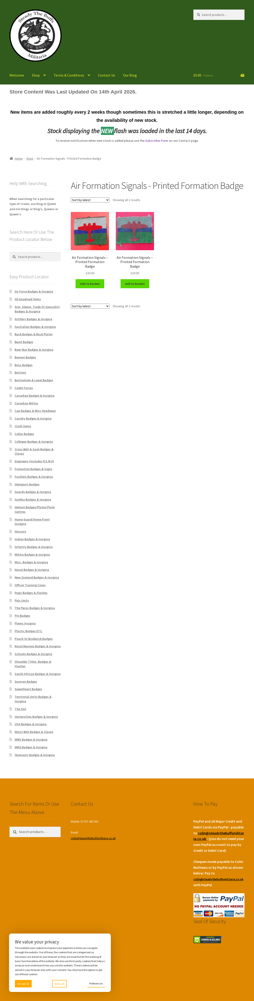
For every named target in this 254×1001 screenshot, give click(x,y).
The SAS (20, 709)
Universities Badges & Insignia (36, 717)
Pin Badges (22, 616)
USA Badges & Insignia (31, 724)
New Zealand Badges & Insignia (37, 577)
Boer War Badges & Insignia (34, 350)
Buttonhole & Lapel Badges (34, 380)
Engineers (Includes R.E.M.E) (34, 461)
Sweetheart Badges (28, 689)
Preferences (96, 983)
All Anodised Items (28, 299)
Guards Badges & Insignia (33, 492)
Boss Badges (24, 365)
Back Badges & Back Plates (34, 334)
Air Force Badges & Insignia (34, 291)
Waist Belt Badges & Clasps (34, 732)
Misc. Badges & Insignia (31, 562)
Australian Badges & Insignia (35, 327)
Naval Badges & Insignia (32, 570)
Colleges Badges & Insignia (34, 441)
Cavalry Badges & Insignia (33, 418)
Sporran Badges (26, 681)
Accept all (23, 983)
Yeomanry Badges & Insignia (35, 755)
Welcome (16, 75)
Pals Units (22, 600)
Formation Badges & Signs (33, 469)
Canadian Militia (26, 403)
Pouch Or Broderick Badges (34, 639)
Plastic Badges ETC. (29, 631)
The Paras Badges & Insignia (35, 608)
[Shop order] (90, 199)
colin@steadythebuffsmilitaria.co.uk (93, 838)
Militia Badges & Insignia (32, 554)
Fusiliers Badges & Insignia (34, 477)
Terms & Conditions (69, 75)
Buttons (20, 372)
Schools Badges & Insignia (33, 654)
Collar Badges (24, 434)
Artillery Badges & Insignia (33, 319)
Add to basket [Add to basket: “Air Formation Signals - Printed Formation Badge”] (90, 284)
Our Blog (130, 75)
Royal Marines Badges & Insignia (38, 646)
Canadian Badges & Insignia (35, 396)
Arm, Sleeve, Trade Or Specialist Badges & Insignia (37, 309)
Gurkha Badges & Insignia (33, 499)
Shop (36, 75)
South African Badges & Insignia (38, 674)
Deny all (59, 983)
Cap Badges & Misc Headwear (35, 411)
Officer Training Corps (30, 585)
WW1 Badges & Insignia (31, 739)
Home (19, 158)
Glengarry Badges (27, 484)
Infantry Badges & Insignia (34, 547)
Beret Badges (24, 342)
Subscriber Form (156, 141)
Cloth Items (23, 426)
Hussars (20, 531)
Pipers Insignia (25, 623)
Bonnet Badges (25, 357)
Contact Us (106, 75)
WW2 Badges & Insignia (31, 747)
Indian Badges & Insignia (32, 539)
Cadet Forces (24, 388)
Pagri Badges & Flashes (31, 593)
